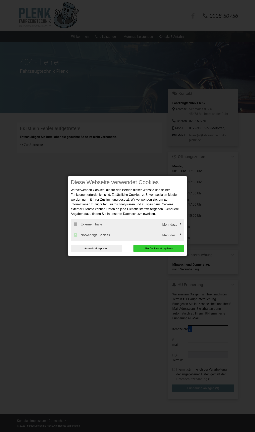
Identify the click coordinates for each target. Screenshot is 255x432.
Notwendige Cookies (92, 235)
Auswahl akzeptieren (96, 248)
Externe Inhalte (88, 224)
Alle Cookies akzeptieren (158, 248)
